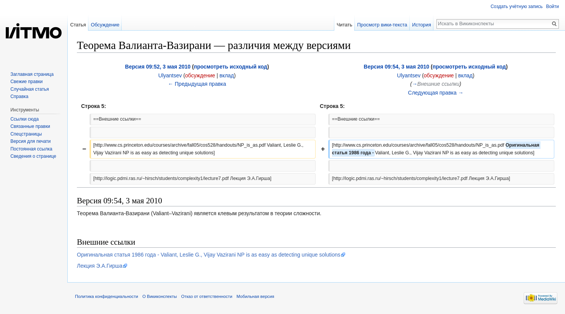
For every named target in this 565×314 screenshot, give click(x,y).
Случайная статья (29, 89)
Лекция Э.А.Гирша (99, 266)
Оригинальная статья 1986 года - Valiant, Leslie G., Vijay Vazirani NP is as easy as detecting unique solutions (208, 255)
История (421, 25)
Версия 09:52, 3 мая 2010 (158, 67)
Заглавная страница (32, 74)
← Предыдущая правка (197, 84)
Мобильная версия (255, 296)
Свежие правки (26, 81)
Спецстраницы (26, 134)
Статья (78, 25)
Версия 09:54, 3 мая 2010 (396, 67)
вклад (227, 75)
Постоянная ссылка (31, 149)
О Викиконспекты (159, 296)
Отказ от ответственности (207, 296)
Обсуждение (105, 25)
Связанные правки (30, 126)
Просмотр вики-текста (382, 25)
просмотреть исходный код (230, 67)
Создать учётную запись (516, 6)
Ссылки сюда (24, 119)
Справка (19, 96)
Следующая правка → (436, 93)
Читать (344, 25)
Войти (552, 6)
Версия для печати (30, 141)
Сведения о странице (33, 156)
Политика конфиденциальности (106, 296)
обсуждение (200, 75)
